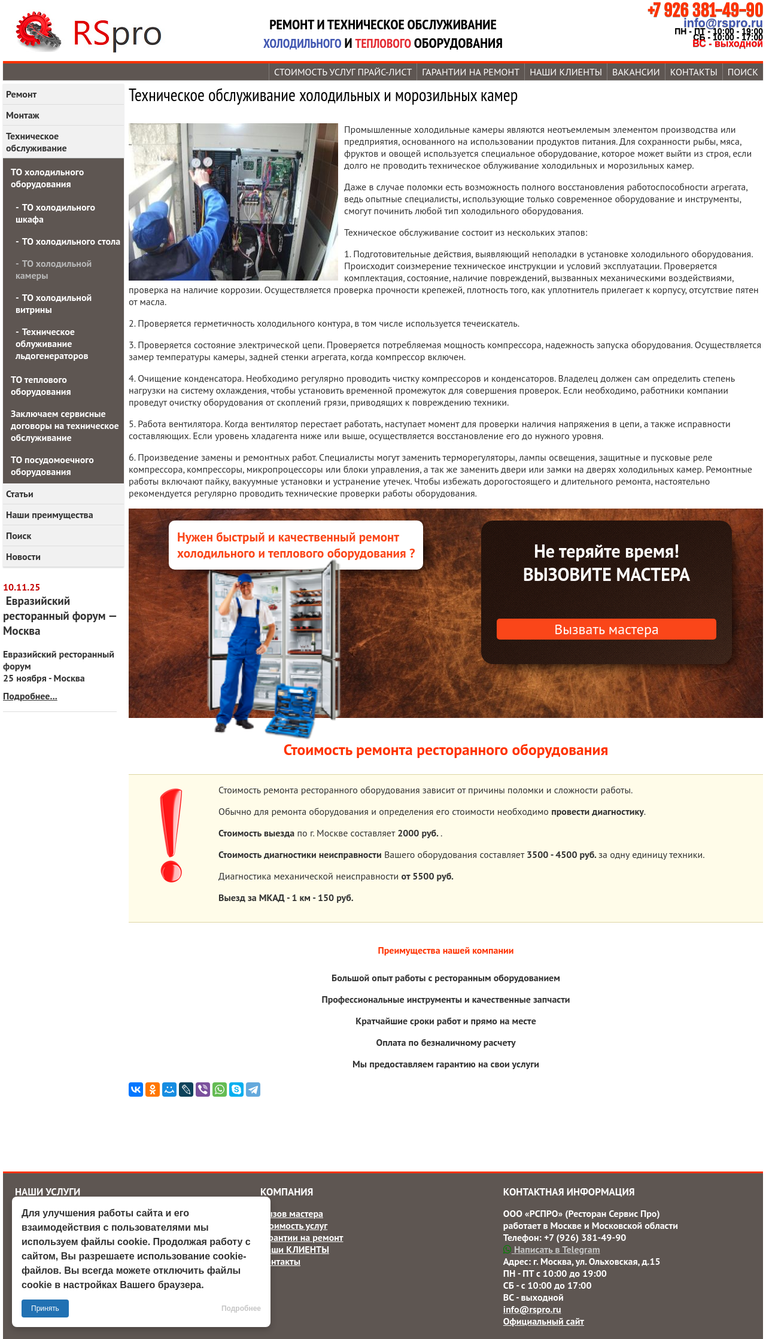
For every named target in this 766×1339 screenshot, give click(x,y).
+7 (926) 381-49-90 (585, 1237)
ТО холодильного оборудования (47, 178)
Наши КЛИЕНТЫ (566, 72)
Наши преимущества (49, 515)
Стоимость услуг (293, 1225)
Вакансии (636, 72)
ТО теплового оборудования (41, 385)
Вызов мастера (291, 1213)
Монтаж (22, 115)
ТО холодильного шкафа (55, 213)
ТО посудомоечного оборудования (52, 465)
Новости (23, 556)
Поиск (743, 72)
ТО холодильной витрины (54, 303)
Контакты (694, 72)
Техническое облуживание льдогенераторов (52, 343)
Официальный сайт (543, 1321)
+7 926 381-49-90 (705, 10)
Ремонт (21, 94)
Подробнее (241, 1308)
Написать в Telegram (551, 1249)
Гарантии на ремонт (470, 72)
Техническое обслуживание (36, 142)
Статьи (20, 494)
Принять (45, 1308)
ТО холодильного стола (71, 241)
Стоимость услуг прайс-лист (343, 72)
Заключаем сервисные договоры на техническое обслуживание (65, 425)
